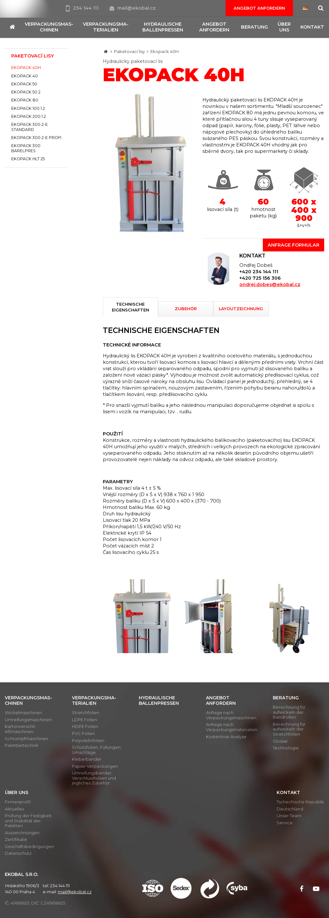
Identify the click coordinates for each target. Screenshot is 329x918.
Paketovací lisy (129, 51)
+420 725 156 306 (260, 278)
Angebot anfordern (259, 8)
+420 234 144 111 (258, 272)
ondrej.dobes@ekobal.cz (269, 284)
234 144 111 (83, 8)
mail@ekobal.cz (133, 8)
